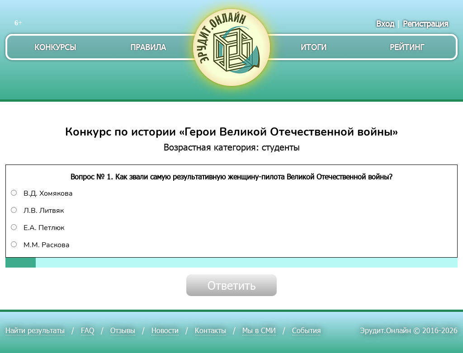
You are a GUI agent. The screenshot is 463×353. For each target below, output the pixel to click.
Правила (148, 47)
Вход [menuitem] (385, 23)
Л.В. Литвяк (37, 211)
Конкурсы (55, 47)
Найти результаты (35, 330)
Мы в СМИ (259, 330)
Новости (165, 330)
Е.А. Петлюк (37, 228)
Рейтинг (407, 47)
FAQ (87, 330)
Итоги (313, 47)
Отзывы (122, 330)
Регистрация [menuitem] (426, 23)
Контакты (210, 330)
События (306, 330)
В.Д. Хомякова (42, 193)
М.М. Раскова (40, 245)
